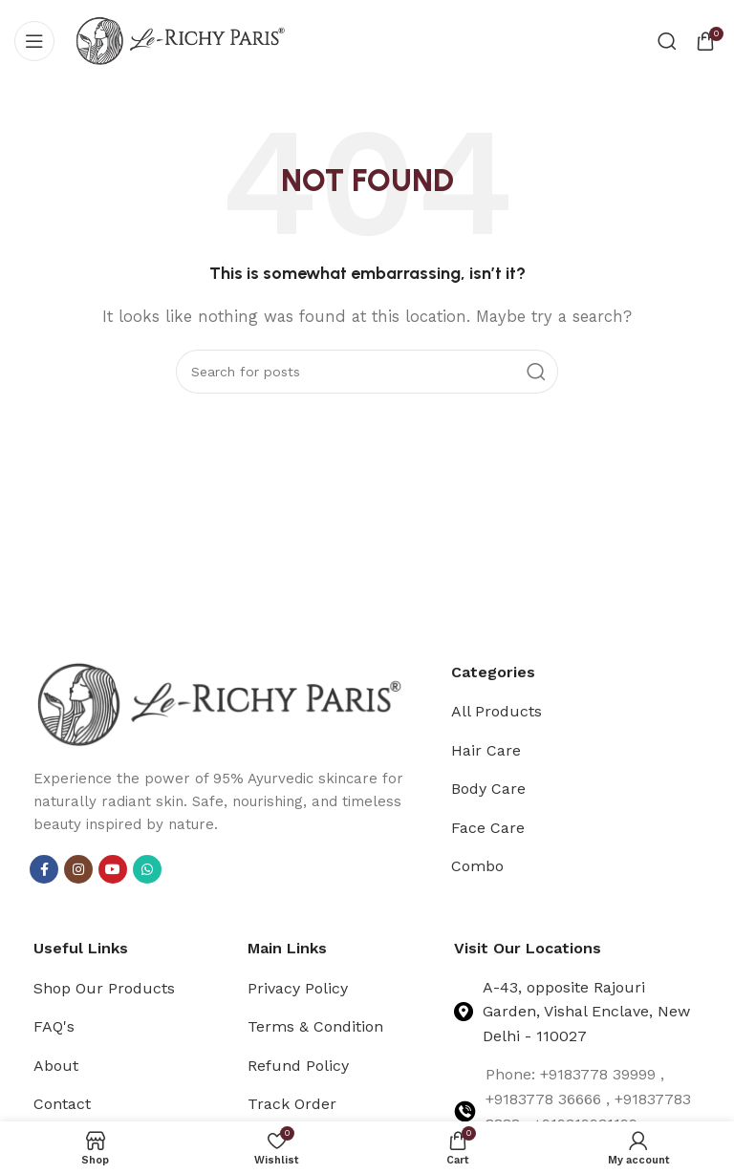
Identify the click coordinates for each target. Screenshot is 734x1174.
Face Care (488, 828)
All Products (496, 711)
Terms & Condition (315, 1026)
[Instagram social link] (78, 869)
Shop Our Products (104, 988)
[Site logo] (181, 39)
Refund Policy (298, 1066)
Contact (62, 1104)
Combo (477, 866)
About (55, 1066)
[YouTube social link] (112, 869)
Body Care (488, 788)
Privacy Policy (298, 988)
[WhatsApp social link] (147, 869)
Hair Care (486, 750)
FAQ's (54, 1026)
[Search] (667, 41)
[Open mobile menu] (34, 41)
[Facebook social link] (44, 869)
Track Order (292, 1104)
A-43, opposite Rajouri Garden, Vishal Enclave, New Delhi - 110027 (586, 1011)
